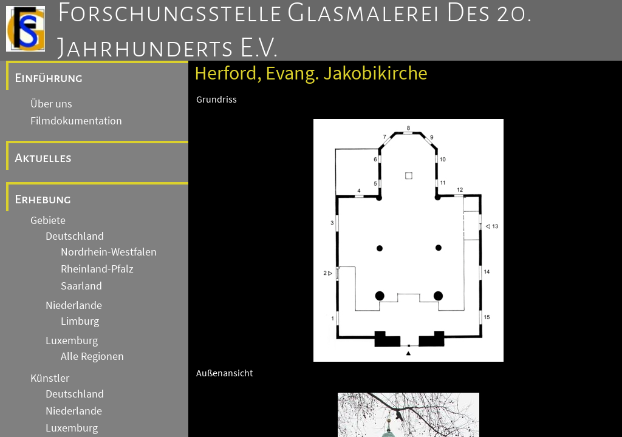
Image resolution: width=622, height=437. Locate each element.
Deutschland (75, 236)
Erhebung (43, 199)
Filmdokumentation (76, 120)
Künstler (49, 378)
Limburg (80, 321)
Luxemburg (72, 340)
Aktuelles (43, 157)
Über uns (51, 103)
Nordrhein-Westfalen (109, 252)
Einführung (49, 77)
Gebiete (48, 220)
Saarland (81, 286)
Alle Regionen (92, 356)
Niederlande (74, 305)
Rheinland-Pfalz (97, 269)
